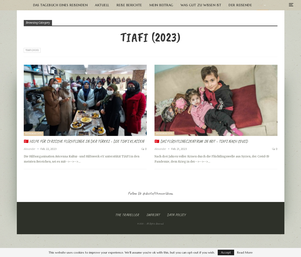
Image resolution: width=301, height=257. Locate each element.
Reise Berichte (128, 5)
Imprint (153, 215)
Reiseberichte (33, 133)
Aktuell (100, 5)
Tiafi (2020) (32, 50)
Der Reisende (242, 5)
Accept (226, 252)
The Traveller (127, 215)
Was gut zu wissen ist (201, 5)
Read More (245, 252)
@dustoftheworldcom (157, 193)
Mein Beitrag (161, 5)
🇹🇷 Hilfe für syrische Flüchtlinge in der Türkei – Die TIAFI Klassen (84, 141)
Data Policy (176, 215)
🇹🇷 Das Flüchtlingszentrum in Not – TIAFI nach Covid (201, 141)
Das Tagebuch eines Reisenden (57, 5)
